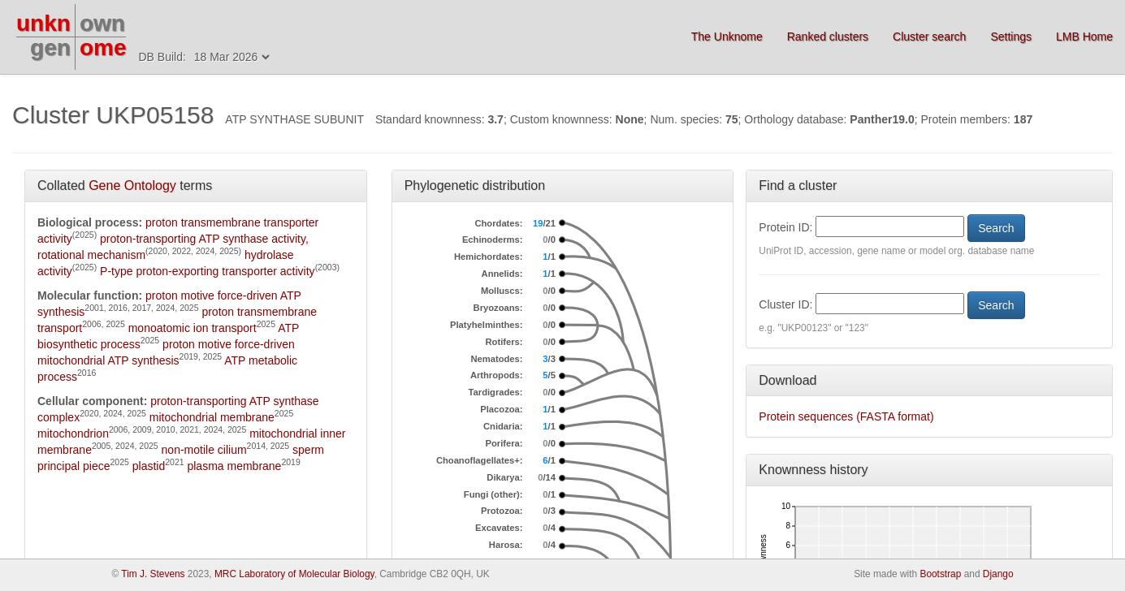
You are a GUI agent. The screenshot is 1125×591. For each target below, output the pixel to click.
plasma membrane (234, 465)
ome (103, 47)
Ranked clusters (827, 36)
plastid (148, 465)
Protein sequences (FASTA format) (846, 416)
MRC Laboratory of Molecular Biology (294, 574)
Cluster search (929, 36)
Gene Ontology (132, 185)
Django (998, 574)
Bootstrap (940, 574)
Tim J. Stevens (152, 574)
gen (50, 47)
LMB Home (1084, 36)
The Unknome (727, 36)
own (102, 23)
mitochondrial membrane (212, 417)
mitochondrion (73, 433)
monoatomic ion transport (192, 327)
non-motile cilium (204, 449)
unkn (43, 23)
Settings (1011, 36)
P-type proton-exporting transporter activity (207, 271)
